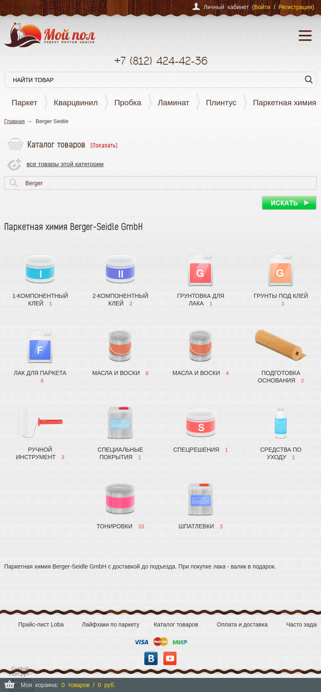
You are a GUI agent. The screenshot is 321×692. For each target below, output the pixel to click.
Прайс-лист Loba (41, 624)
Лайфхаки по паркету (110, 624)
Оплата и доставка (242, 624)
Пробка (127, 102)
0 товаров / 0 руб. (88, 685)
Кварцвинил (76, 102)
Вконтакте (151, 658)
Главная (14, 121)
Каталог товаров (176, 624)
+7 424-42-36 (160, 61)
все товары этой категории (65, 164)
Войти (262, 7)
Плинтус (221, 102)
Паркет (24, 102)
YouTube (170, 658)
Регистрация (295, 7)
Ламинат (174, 102)
